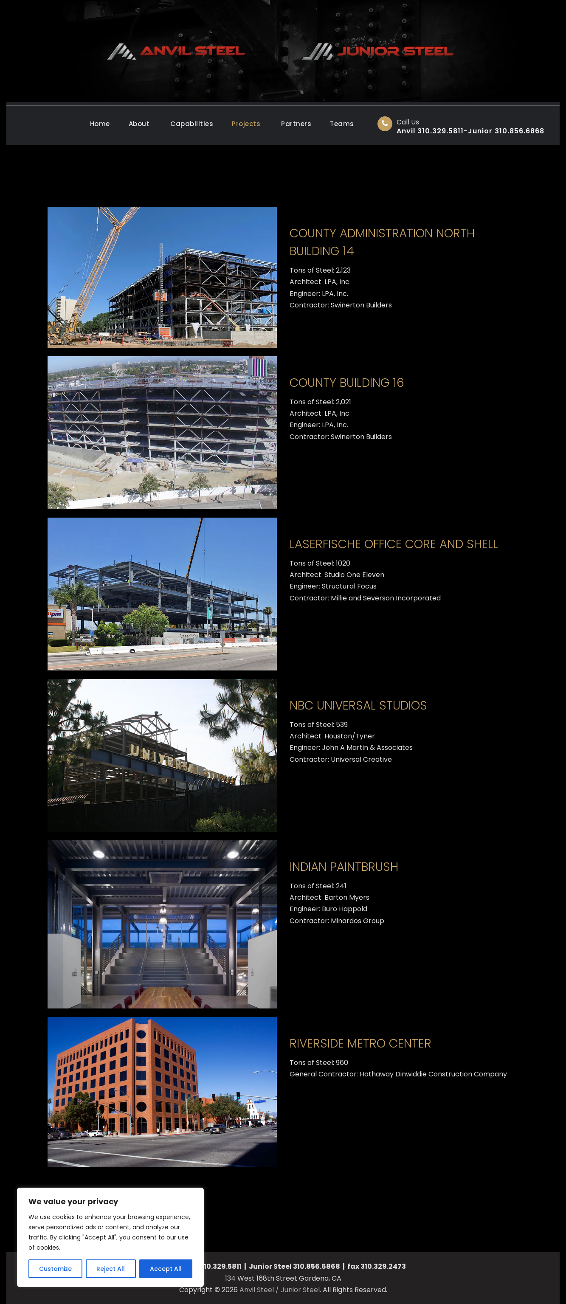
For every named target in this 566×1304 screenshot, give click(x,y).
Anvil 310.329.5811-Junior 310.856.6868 (470, 131)
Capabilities (191, 123)
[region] (110, 1237)
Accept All (166, 1269)
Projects (246, 123)
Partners (296, 123)
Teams (342, 123)
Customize (55, 1269)
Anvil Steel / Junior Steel (279, 1290)
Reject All (110, 1269)
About (139, 123)
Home (100, 123)
